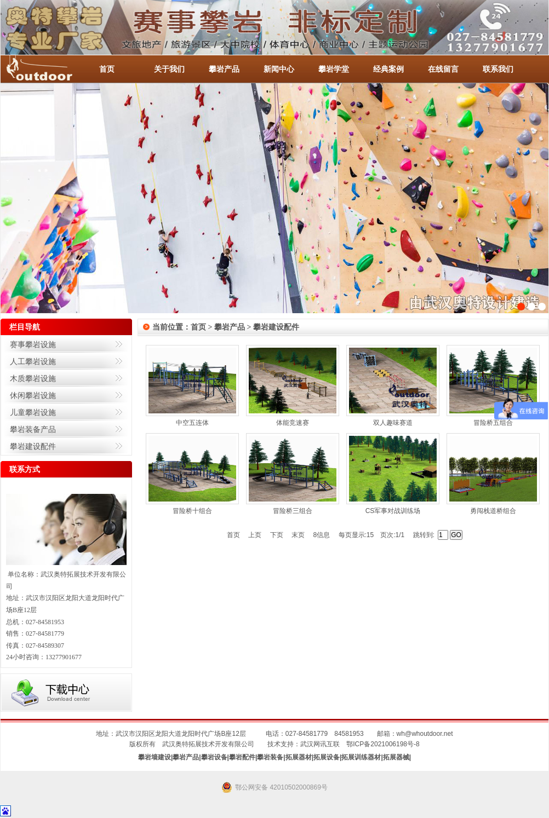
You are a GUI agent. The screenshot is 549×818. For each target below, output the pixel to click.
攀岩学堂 (333, 69)
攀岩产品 (224, 69)
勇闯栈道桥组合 (493, 511)
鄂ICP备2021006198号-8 (382, 744)
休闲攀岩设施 (33, 395)
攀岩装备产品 (33, 429)
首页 (107, 69)
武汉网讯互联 (320, 744)
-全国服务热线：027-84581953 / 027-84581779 (50, 69)
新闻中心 (279, 69)
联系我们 (498, 69)
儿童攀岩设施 (33, 412)
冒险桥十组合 (192, 511)
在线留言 (443, 69)
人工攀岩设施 (33, 361)
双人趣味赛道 (393, 423)
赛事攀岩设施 (33, 344)
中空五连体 (192, 423)
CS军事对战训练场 (393, 511)
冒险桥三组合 (292, 511)
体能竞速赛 (292, 423)
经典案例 (388, 69)
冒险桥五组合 (493, 423)
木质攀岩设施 (33, 378)
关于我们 (169, 69)
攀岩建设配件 (33, 446)
